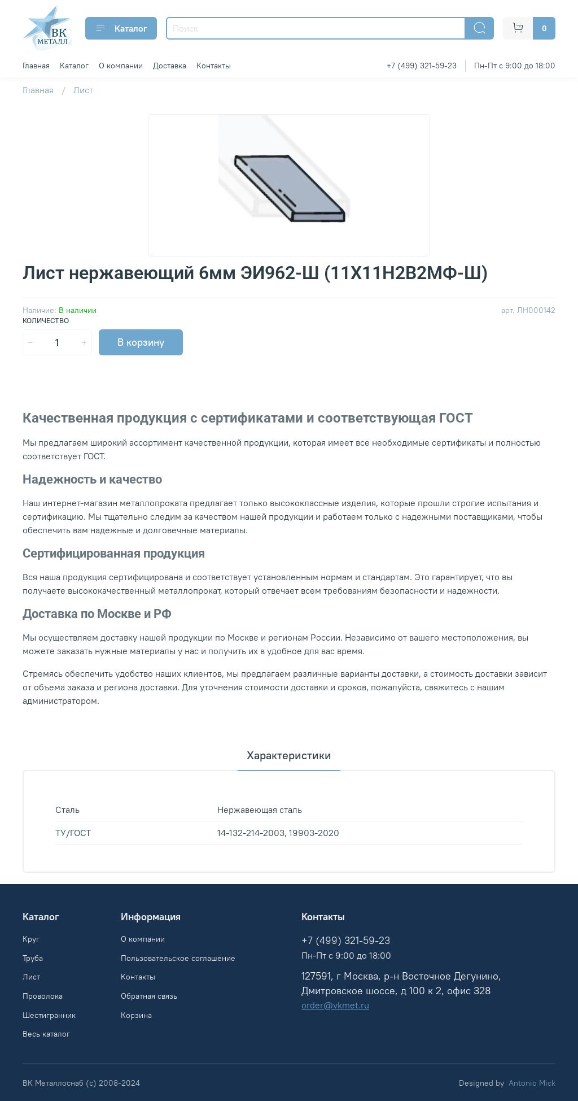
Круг (31, 939)
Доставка (169, 65)
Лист (83, 89)
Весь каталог (46, 1034)
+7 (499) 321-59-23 (422, 65)
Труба (33, 958)
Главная (36, 65)
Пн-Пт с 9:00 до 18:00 (514, 65)
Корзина (136, 1015)
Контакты (213, 65)
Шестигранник (49, 1015)
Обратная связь (149, 996)
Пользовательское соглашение (178, 958)
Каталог (121, 28)
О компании (121, 65)
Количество (46, 320)
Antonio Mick (532, 1083)
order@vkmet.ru (335, 1005)
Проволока (43, 996)
